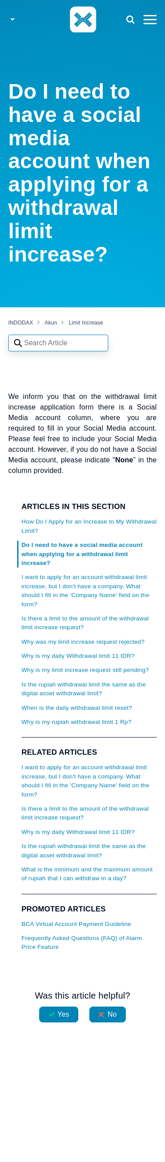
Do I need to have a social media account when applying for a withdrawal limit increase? (82, 554)
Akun (51, 323)
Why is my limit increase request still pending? (85, 670)
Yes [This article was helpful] (63, 1014)
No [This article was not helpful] (112, 1014)
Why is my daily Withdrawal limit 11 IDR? (78, 656)
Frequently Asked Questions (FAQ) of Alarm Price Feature (82, 942)
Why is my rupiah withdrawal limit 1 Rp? (77, 722)
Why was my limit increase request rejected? (83, 641)
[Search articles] (58, 343)
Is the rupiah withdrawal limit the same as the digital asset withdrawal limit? (84, 689)
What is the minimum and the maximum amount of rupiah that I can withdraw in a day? (87, 874)
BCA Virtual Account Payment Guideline (76, 924)
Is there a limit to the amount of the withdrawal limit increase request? (85, 623)
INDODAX (20, 323)
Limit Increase (86, 323)
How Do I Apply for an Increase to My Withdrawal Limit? (89, 526)
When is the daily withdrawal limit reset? (77, 708)
